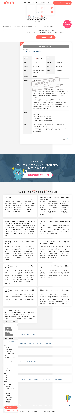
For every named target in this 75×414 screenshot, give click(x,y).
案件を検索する (11, 407)
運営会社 (40, 405)
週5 (6, 379)
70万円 (21, 361)
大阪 (37, 343)
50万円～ (13, 357)
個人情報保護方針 (53, 405)
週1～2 (7, 375)
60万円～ (7, 359)
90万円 (30, 361)
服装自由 (7, 401)
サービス (35, 3)
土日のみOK (8, 397)
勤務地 (5, 381)
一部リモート (8, 369)
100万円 (36, 361)
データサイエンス (9, 353)
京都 (33, 343)
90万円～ (13, 362)
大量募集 (54, 380)
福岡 (47, 343)
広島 (43, 343)
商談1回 (7, 393)
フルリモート (8, 371)
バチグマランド (45, 3)
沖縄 (50, 343)
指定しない (14, 364)
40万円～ (7, 357)
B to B (7, 390)
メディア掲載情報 (33, 405)
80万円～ (7, 362)
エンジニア (8, 351)
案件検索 (27, 3)
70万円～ (13, 359)
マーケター (8, 347)
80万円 (26, 361)
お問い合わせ (64, 405)
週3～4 (7, 377)
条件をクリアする (11, 410)
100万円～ (7, 364)
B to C (7, 392)
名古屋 (29, 343)
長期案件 (7, 395)
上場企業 (7, 386)
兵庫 (40, 343)
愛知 (25, 343)
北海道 (21, 343)
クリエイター (8, 349)
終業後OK (8, 399)
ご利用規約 (45, 405)
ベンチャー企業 (9, 388)
